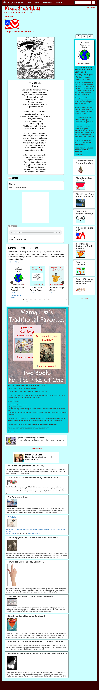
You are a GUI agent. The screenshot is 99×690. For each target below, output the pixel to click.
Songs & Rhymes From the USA (20, 31)
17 (49, 299)
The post (9, 533)
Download (12, 237)
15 (46, 299)
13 (43, 299)
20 (26, 301)
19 (25, 301)
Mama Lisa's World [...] (34, 533)
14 (44, 299)
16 (48, 299)
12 (41, 299)
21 (28, 301)
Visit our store (13, 262)
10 (38, 299)
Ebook (13, 293)
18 (23, 301)
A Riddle (14, 533)
